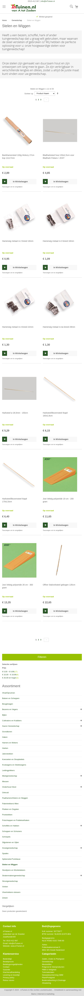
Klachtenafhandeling (11, 972)
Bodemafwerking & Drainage (54, 980)
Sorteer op (28, 93)
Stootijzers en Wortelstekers (13, 870)
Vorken (5, 887)
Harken (5, 748)
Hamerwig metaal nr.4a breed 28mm (59, 327)
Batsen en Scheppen (10, 698)
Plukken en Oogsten (10, 809)
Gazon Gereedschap (10, 726)
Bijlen (4, 715)
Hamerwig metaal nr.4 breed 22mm (17, 327)
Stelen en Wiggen (10, 864)
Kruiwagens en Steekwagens (14, 765)
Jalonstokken (7, 754)
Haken (5, 737)
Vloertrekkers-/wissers (11, 892)
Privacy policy (8, 977)
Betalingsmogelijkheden (13, 964)
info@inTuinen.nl (48, 1)
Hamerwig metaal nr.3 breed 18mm (58, 241)
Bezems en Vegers (10, 709)
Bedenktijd (7, 959)
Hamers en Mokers (10, 743)
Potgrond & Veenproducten (53, 967)
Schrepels (6, 837)
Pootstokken (7, 815)
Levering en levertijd (11, 975)
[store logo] (23, 8)
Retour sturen (8, 980)
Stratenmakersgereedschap (13, 875)
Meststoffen (47, 964)
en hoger (10, 678)
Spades (5, 853)
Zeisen (5, 898)
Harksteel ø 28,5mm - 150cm (15, 413)
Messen (5, 781)
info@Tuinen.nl (15, 943)
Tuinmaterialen (48, 972)
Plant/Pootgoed (48, 977)
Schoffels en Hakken (10, 826)
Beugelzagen (7, 704)
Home (4, 20)
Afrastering (46, 983)
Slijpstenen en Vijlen (10, 842)
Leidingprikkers (8, 770)
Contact (6, 967)
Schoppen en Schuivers (12, 831)
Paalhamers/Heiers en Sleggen (15, 798)
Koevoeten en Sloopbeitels (13, 759)
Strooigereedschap (10, 881)
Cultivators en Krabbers (12, 720)
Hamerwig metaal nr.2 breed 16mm (17, 241)
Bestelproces (8, 962)
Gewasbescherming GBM (52, 975)
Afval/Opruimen (8, 693)
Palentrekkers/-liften (10, 804)
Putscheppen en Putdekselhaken (15, 820)
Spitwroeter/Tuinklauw (11, 859)
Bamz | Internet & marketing (42, 994)
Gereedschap (17, 20)
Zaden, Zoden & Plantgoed (53, 959)
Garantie (6, 970)
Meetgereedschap (9, 776)
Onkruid (5, 792)
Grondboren (7, 732)
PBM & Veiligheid (49, 970)
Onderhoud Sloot (9, 787)
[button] (12, 187)
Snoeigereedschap (10, 848)
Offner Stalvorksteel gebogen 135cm (59, 585)
